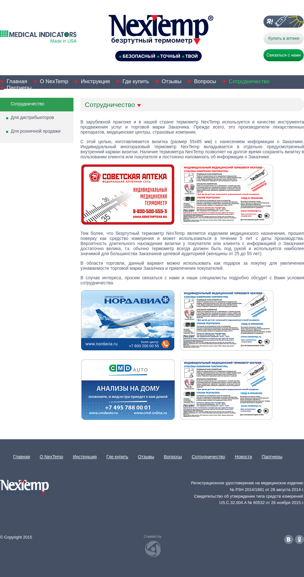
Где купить (136, 81)
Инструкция (95, 81)
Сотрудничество (249, 81)
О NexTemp (54, 81)
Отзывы (171, 81)
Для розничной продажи (35, 131)
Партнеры (19, 88)
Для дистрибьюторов (32, 117)
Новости (243, 456)
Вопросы (205, 81)
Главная (17, 81)
